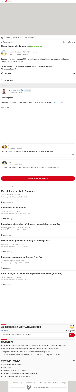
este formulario (60, 103)
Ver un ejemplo (70, 331)
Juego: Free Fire (29, 38)
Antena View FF (8, 367)
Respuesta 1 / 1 (7, 86)
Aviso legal (63, 383)
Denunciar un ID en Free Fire (12, 364)
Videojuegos (17, 38)
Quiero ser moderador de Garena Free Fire (17, 376)
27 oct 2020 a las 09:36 (15, 93)
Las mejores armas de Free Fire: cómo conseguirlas (20, 373)
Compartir (7, 73)
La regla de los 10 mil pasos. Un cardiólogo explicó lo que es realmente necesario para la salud (34, 345)
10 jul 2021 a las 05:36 (21, 54)
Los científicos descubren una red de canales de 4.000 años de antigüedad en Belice (31, 355)
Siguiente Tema (67, 42)
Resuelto (34, 46)
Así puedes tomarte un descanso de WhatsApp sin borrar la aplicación (26, 352)
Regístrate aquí (14, 383)
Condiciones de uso (31, 383)
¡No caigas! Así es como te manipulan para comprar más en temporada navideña (30, 348)
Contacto (55, 383)
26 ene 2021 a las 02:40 (15, 148)
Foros (8, 38)
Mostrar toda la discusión (37, 178)
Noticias (4, 331)
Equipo (22, 383)
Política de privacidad (45, 383)
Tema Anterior (8, 42)
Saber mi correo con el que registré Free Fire (17, 370)
